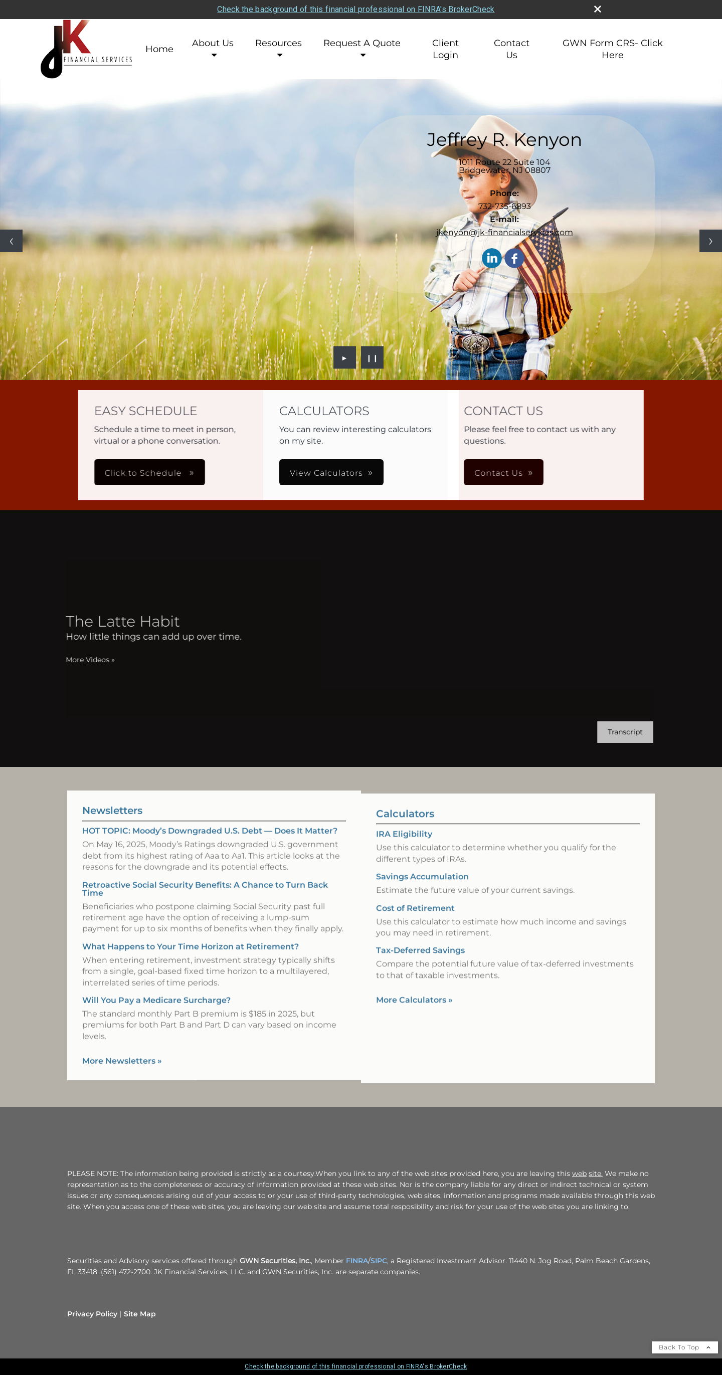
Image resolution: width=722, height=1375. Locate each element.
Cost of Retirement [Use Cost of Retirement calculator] (415, 921)
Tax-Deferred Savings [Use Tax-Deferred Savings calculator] (420, 963)
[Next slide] (710, 241)
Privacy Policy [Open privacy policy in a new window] (92, 1313)
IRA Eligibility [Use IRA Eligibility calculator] (404, 847)
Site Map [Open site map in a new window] (140, 1313)
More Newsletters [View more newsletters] (122, 1047)
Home (159, 49)
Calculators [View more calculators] (405, 827)
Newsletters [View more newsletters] (112, 798)
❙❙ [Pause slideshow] (372, 357)
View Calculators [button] (326, 473)
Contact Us (511, 49)
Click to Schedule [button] (250, 473)
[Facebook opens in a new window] (514, 259)
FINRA (357, 1260)
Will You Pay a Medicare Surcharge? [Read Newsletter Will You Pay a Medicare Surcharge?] (156, 987)
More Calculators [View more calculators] (414, 1013)
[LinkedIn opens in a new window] (492, 259)
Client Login (445, 49)
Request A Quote (362, 43)
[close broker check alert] (598, 9)
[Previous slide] (11, 241)
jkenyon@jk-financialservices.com (504, 232)
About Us (213, 43)
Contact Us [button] (393, 473)
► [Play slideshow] (344, 357)
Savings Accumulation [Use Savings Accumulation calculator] (422, 890)
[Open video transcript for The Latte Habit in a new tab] (612, 732)
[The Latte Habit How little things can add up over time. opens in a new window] (140, 627)
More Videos (76, 659)
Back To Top (685, 1347)
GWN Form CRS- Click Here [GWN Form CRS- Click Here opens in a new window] (613, 49)
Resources (278, 43)
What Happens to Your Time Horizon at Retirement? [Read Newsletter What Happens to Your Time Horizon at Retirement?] (190, 933)
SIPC (379, 1260)
